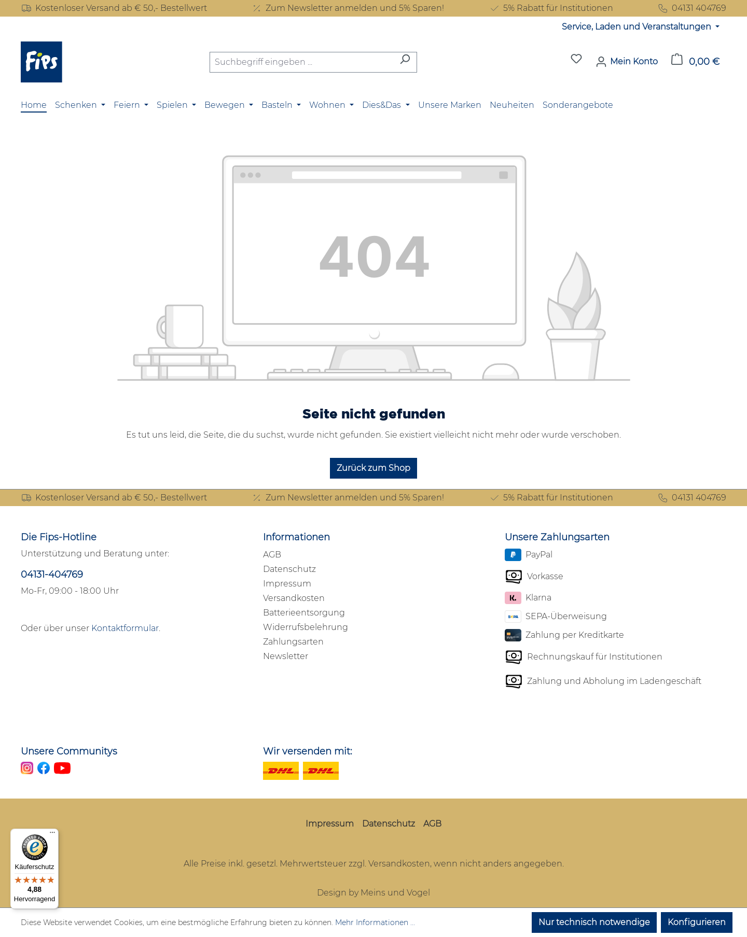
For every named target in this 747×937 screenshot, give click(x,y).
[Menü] (52, 835)
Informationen (296, 537)
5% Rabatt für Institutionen (551, 8)
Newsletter (285, 656)
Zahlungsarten (293, 642)
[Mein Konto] (627, 61)
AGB (272, 555)
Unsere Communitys (69, 751)
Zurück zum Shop (373, 468)
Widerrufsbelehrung (305, 627)
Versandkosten (294, 598)
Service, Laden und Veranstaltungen (637, 27)
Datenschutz (289, 569)
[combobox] (301, 62)
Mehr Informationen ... (375, 922)
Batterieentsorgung (304, 613)
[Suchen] (405, 62)
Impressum (287, 584)
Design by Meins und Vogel (373, 893)
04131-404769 (52, 574)
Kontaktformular (125, 628)
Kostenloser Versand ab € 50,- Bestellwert (114, 8)
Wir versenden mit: (307, 751)
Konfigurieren (697, 922)
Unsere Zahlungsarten (557, 537)
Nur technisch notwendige (594, 922)
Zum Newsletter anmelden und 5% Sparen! (347, 8)
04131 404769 (691, 8)
